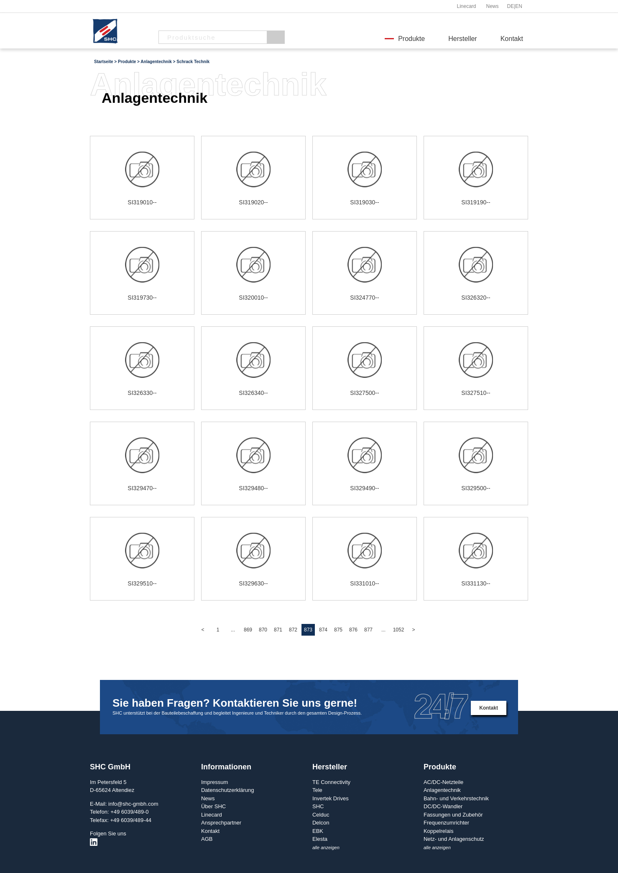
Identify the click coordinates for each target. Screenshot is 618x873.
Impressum (214, 782)
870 (263, 630)
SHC (318, 806)
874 (323, 630)
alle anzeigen (326, 847)
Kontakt (512, 38)
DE (510, 6)
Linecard (466, 6)
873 (308, 630)
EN (518, 6)
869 (248, 630)
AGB (206, 839)
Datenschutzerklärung (227, 790)
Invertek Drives (330, 798)
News (492, 6)
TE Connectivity (331, 782)
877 (368, 630)
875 (338, 630)
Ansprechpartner (221, 823)
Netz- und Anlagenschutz (454, 839)
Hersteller (462, 38)
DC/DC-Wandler (443, 806)
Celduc (320, 815)
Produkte (411, 38)
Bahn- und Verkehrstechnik (456, 798)
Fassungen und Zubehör (453, 815)
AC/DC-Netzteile (443, 782)
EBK (317, 831)
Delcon (320, 823)
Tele (317, 790)
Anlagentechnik (442, 790)
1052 (398, 630)
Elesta (319, 839)
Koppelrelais (439, 831)
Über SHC (213, 806)
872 (293, 630)
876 (353, 630)
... (233, 630)
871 (278, 630)
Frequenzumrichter (446, 823)
